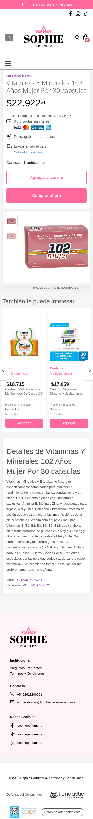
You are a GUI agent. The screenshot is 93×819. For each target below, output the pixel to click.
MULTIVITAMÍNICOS (37, 585)
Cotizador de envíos (28, 152)
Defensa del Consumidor (24, 794)
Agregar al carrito (46, 177)
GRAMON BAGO (29, 580)
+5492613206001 (26, 695)
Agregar (24, 423)
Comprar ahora (46, 195)
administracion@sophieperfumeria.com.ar (43, 703)
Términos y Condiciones (27, 673)
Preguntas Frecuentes (26, 668)
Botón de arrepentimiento (62, 812)
